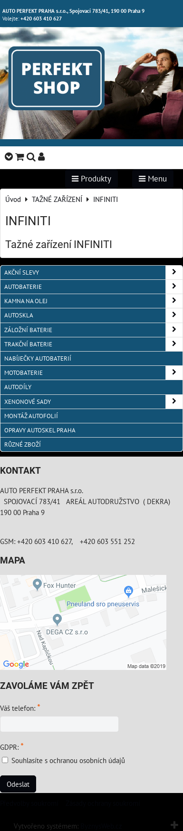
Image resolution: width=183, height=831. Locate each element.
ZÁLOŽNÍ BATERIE (93, 330)
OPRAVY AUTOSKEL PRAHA (40, 430)
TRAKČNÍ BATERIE (93, 344)
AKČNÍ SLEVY (93, 272)
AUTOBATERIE (93, 287)
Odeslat (18, 784)
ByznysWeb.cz (101, 826)
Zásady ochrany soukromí (103, 803)
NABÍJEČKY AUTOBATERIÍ (37, 358)
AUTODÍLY (17, 387)
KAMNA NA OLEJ (93, 301)
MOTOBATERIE (93, 373)
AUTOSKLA (93, 315)
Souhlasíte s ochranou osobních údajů (68, 760)
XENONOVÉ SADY (93, 402)
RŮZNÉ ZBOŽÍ (22, 444)
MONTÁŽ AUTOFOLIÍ (31, 416)
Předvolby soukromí (29, 803)
